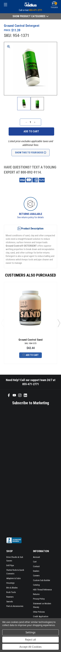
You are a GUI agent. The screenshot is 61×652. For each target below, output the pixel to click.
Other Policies (39, 612)
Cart (35, 561)
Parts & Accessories (14, 606)
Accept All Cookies (31, 647)
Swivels (9, 601)
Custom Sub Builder (41, 580)
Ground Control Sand (30, 339)
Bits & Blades (12, 587)
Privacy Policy (39, 599)
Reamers (10, 597)
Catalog (36, 585)
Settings (30, 632)
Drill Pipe (10, 565)
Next (58, 323)
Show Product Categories (31, 16)
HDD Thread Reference (42, 589)
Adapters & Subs (13, 578)
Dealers (36, 571)
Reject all (30, 639)
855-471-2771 (35, 10)
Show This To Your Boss (30, 152)
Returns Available (30, 214)
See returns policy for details (30, 217)
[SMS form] (28, 471)
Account (36, 557)
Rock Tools (11, 592)
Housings (10, 583)
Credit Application (40, 616)
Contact (36, 566)
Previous (2, 323)
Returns (36, 594)
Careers (36, 575)
